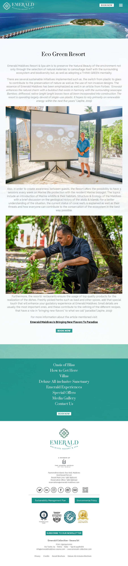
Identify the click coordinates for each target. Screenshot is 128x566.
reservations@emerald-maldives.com (64, 482)
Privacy (37, 556)
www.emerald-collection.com (79, 549)
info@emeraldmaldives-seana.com (50, 549)
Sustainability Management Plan (50, 500)
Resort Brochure (58, 556)
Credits (46, 556)
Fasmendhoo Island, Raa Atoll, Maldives (64, 473)
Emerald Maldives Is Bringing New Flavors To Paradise (64, 322)
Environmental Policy (87, 500)
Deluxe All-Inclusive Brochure (79, 556)
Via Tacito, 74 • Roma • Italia (56, 547)
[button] (121, 6)
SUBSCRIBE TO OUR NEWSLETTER (64, 533)
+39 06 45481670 (77, 547)
